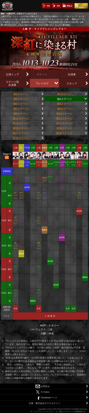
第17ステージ (21, 133)
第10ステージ (64, 113)
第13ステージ (21, 123)
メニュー (83, 6)
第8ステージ (64, 108)
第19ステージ (21, 138)
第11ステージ (21, 118)
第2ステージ (64, 94)
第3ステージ (20, 98)
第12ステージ (64, 118)
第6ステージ (64, 103)
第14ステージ (64, 123)
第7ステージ (20, 108)
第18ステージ (64, 133)
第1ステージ (20, 94)
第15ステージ (21, 128)
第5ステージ (20, 103)
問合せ (69, 6)
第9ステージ (20, 113)
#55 (48, 6)
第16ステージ (64, 128)
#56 (58, 6)
